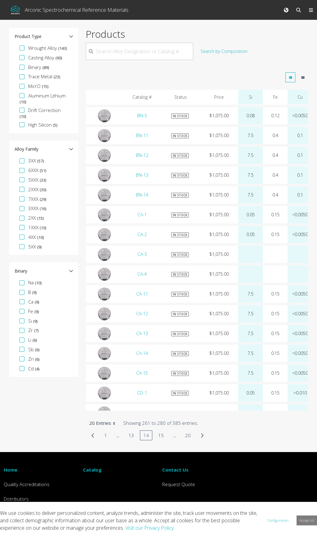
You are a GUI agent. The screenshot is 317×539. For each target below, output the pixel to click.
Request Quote (178, 484)
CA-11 (142, 294)
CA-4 (142, 274)
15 (162, 436)
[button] (44, 36)
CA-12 (142, 314)
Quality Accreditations (27, 484)
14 (147, 436)
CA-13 (142, 333)
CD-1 (142, 393)
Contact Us (175, 470)
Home (10, 470)
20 (189, 436)
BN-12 (142, 155)
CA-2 (142, 234)
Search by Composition (224, 51)
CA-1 (142, 215)
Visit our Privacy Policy (149, 527)
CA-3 (142, 254)
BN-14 (142, 195)
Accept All (306, 520)
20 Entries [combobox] (104, 423)
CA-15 (142, 373)
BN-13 (142, 175)
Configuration (278, 520)
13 (132, 436)
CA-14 (142, 353)
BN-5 (142, 116)
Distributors (16, 499)
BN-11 (142, 135)
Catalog (92, 470)
